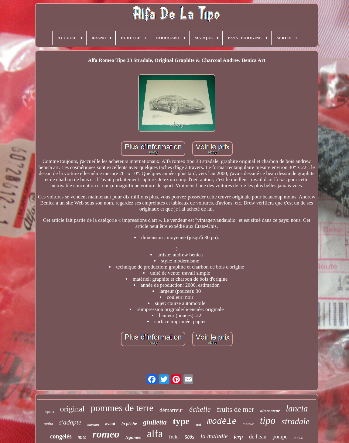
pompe (279, 437)
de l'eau (258, 436)
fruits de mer (235, 409)
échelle (200, 409)
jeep (238, 437)
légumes (133, 437)
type (181, 421)
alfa (155, 434)
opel (198, 424)
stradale (296, 421)
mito (82, 437)
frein (174, 437)
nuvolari (93, 424)
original (72, 408)
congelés (61, 436)
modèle (222, 421)
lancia (297, 408)
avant (110, 423)
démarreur (171, 410)
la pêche (129, 423)
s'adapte (70, 422)
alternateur (270, 411)
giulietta (155, 422)
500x (189, 437)
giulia (48, 423)
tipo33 (49, 412)
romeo (105, 434)
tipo (267, 420)
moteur (248, 423)
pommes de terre (122, 408)
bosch (298, 438)
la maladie (214, 436)
